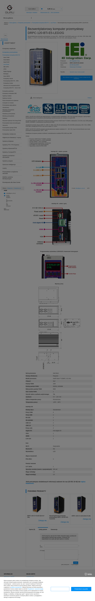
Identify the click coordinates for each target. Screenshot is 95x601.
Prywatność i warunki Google (35, 589)
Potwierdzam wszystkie (81, 589)
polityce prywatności (16, 587)
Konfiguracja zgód (60, 589)
